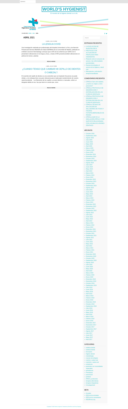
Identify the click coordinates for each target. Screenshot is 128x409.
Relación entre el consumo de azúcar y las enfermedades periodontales (95, 61)
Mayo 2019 (89, 291)
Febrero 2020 (90, 275)
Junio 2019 (89, 289)
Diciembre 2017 (91, 323)
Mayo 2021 (89, 244)
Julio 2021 (89, 239)
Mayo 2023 (89, 194)
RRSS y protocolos (92, 379)
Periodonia (89, 372)
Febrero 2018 (90, 318)
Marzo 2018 (89, 316)
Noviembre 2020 (91, 256)
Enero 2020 (89, 277)
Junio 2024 (89, 167)
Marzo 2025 (89, 148)
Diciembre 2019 (91, 279)
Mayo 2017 (89, 337)
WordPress (70, 406)
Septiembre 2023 (91, 185)
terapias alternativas (92, 381)
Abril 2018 (89, 314)
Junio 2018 (89, 310)
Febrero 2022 (90, 225)
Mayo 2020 (89, 268)
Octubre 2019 (90, 283)
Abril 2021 (89, 246)
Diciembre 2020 (91, 254)
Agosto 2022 (90, 212)
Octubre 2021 (90, 233)
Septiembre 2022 (91, 210)
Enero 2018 (89, 320)
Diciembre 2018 (91, 302)
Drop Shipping (78, 406)
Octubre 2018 (90, 304)
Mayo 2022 (89, 219)
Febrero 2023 (90, 200)
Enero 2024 (89, 177)
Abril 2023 (89, 196)
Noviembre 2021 (91, 231)
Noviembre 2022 (91, 206)
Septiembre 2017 (91, 329)
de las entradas (92, 395)
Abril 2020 (89, 271)
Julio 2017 (89, 333)
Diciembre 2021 (91, 229)
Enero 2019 (89, 300)
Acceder (88, 393)
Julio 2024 (89, 165)
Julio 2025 (89, 140)
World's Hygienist (64, 9)
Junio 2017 (89, 335)
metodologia (90, 356)
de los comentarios (93, 397)
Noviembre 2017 (91, 325)
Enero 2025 (89, 152)
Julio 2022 (89, 214)
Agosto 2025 (90, 137)
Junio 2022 (89, 216)
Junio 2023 (89, 192)
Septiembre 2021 (91, 235)
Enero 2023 (89, 202)
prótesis (88, 376)
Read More (51, 61)
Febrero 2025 (90, 150)
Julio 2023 (89, 189)
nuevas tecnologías (92, 358)
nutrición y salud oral (92, 362)
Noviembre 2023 (91, 181)
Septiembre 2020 (91, 260)
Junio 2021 (89, 241)
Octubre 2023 (90, 183)
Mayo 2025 (89, 144)
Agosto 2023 (90, 187)
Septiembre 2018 (91, 306)
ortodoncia (89, 364)
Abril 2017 (89, 339)
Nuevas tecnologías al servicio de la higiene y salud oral (95, 67)
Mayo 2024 (89, 169)
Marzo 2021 (89, 248)
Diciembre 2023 (91, 179)
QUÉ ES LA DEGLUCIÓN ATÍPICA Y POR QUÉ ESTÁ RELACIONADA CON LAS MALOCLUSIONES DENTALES (95, 121)
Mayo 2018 (89, 312)
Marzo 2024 (89, 173)
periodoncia (89, 370)
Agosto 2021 (90, 237)
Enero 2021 (89, 252)
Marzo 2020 (89, 273)
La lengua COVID (51, 44)
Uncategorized (90, 385)
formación (89, 352)
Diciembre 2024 (91, 154)
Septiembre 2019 (91, 285)
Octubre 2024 (90, 158)
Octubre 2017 (90, 327)
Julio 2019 (89, 287)
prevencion (89, 374)
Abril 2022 (89, 221)
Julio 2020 (89, 264)
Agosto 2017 (90, 331)
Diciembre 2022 (91, 204)
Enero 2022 (89, 227)
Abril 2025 (89, 146)
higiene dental (90, 354)
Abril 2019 (89, 293)
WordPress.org (90, 399)
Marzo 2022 (89, 223)
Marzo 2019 (89, 295)
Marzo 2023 (89, 198)
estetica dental (90, 349)
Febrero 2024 (90, 175)
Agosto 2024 (90, 162)
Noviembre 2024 (91, 156)
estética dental (90, 347)
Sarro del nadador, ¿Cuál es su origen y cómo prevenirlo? (95, 84)
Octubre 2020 (90, 258)
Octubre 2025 (90, 133)
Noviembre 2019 (91, 281)
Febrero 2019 (90, 298)
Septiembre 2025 (91, 135)
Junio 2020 (89, 266)
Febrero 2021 (90, 250)
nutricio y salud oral (92, 360)
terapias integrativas (92, 383)
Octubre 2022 (90, 208)
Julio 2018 (89, 308)
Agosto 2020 (90, 262)
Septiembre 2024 (91, 160)
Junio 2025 (89, 142)
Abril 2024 (89, 171)
